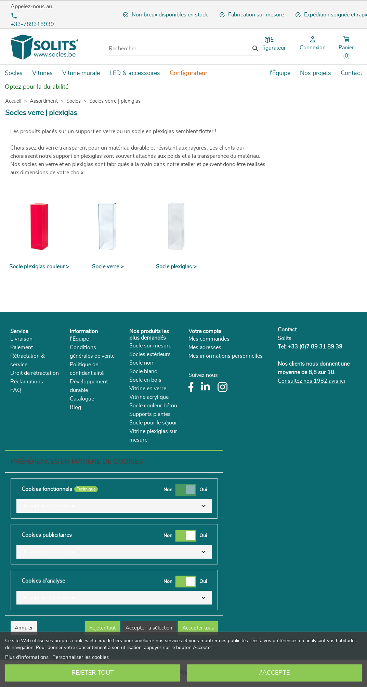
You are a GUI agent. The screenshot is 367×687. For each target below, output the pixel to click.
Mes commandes (209, 339)
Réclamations (26, 381)
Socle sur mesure (150, 345)
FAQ (15, 390)
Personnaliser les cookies (80, 657)
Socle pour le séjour (153, 422)
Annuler (24, 628)
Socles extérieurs (150, 354)
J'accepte (274, 673)
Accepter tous (198, 628)
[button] (114, 506)
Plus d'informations (27, 657)
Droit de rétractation (34, 373)
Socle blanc (143, 371)
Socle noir (141, 363)
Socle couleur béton (153, 405)
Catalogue (82, 399)
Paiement (21, 347)
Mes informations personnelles (225, 356)
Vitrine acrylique (149, 397)
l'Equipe (79, 339)
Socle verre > (108, 266)
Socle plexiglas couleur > (39, 266)
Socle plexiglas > (176, 266)
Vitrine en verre (147, 388)
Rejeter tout (92, 673)
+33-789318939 (32, 24)
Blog (75, 407)
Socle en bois (145, 380)
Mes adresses (204, 347)
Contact (287, 329)
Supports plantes (150, 414)
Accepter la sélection (149, 628)
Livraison (21, 339)
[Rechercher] (183, 48)
